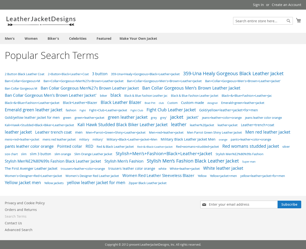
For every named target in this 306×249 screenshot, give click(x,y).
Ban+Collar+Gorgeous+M (22, 81)
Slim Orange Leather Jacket (93, 154)
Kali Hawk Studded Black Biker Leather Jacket (122, 124)
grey (154, 118)
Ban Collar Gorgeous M (21, 88)
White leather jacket (223, 168)
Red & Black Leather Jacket (115, 146)
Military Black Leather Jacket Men (188, 139)
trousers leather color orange (131, 168)
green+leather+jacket (89, 118)
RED (89, 146)
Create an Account (286, 4)
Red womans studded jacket (250, 146)
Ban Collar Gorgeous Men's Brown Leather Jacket (191, 88)
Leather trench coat (53, 132)
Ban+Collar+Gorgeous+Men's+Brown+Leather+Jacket (164, 81)
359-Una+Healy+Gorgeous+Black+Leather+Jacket (145, 74)
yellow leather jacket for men (96, 182)
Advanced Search (19, 229)
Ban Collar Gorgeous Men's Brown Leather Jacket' (51, 95)
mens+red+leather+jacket (22, 139)
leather (178, 124)
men (78, 132)
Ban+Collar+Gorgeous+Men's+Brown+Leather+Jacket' (243, 81)
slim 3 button (40, 154)
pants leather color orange (29, 146)
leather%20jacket (202, 125)
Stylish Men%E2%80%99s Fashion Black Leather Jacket (53, 161)
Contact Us (13, 223)
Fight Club (137, 110)
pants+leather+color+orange (251, 139)
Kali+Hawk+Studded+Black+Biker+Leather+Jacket (39, 125)
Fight (83, 110)
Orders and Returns (21, 209)
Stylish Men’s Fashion (123, 161)
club (161, 103)
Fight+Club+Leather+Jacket (108, 110)
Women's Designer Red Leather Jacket (92, 176)
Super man (249, 161)
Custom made (192, 102)
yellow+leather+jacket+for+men (262, 176)
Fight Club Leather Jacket (171, 110)
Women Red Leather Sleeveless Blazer (158, 175)
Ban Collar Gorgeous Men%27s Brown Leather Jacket (90, 88)
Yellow (202, 176)
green (67, 118)
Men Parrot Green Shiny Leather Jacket (214, 132)
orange (223, 139)
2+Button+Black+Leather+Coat (68, 74)
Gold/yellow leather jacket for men (32, 117)
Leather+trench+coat (257, 125)
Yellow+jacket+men (223, 176)
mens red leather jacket (59, 139)
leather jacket (18, 132)
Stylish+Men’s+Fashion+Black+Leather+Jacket (164, 153)
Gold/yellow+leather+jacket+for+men (228, 110)
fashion (71, 110)
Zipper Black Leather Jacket (148, 183)
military (84, 139)
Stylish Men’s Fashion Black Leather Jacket (193, 161)
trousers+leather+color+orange (83, 168)
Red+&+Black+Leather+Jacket (155, 146)
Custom (172, 103)
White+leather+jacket (185, 168)
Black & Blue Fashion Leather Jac (146, 96)
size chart (11, 154)
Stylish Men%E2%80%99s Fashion (239, 154)
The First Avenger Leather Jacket (31, 168)
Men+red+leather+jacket (166, 132)
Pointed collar (69, 146)
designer (212, 103)
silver (286, 146)
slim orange (63, 154)
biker (103, 95)
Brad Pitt (150, 103)
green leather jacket (128, 117)
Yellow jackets (54, 183)
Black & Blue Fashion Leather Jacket (194, 96)
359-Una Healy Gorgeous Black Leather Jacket (233, 73)
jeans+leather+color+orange (222, 117)
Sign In (258, 4)
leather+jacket (228, 125)
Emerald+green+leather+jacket (242, 103)
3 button (100, 73)
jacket (176, 117)
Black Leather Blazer (121, 102)
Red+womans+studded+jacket (197, 146)
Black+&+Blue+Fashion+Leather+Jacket (32, 103)
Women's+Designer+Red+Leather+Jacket (33, 176)
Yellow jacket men (23, 182)
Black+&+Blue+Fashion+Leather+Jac (247, 96)
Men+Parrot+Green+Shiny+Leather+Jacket (116, 132)
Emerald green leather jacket (33, 110)
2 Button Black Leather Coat (24, 74)
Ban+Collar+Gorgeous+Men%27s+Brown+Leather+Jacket (84, 81)
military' (98, 139)
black (115, 95)
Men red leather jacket (267, 132)
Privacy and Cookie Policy (25, 203)
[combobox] (263, 21)
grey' (163, 117)
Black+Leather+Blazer (80, 103)
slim (24, 154)
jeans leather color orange (263, 117)
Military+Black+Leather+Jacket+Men (132, 139)
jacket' (193, 117)
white (162, 169)
